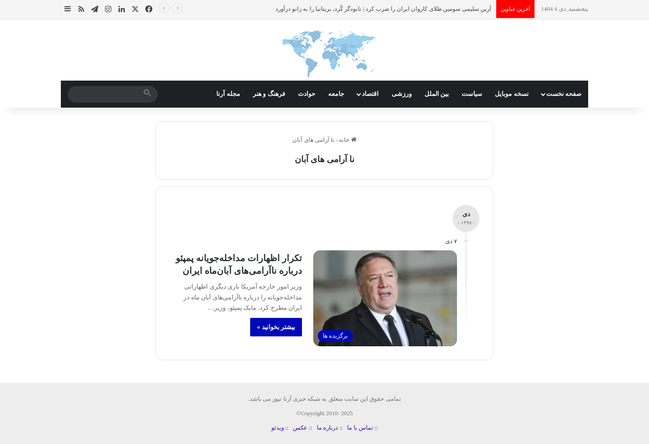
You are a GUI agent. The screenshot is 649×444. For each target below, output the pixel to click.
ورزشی (402, 94)
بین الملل (437, 94)
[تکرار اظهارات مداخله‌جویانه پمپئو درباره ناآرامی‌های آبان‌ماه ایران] (385, 298)
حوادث (306, 94)
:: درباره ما (330, 427)
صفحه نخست (564, 94)
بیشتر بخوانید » (276, 327)
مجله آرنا (228, 94)
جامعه (336, 94)
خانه (347, 139)
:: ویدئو (279, 427)
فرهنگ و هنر (269, 94)
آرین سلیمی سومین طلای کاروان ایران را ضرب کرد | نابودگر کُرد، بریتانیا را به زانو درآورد (383, 8)
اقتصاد (370, 94)
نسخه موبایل (512, 94)
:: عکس (302, 427)
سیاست (472, 94)
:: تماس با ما (362, 427)
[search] (104, 94)
